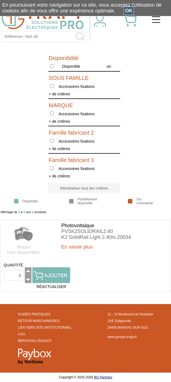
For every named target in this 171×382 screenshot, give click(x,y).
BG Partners (103, 377)
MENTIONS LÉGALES (34, 341)
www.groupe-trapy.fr (122, 337)
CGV (21, 334)
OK (129, 11)
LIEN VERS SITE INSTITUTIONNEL (45, 327)
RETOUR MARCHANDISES (38, 321)
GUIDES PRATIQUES (34, 314)
